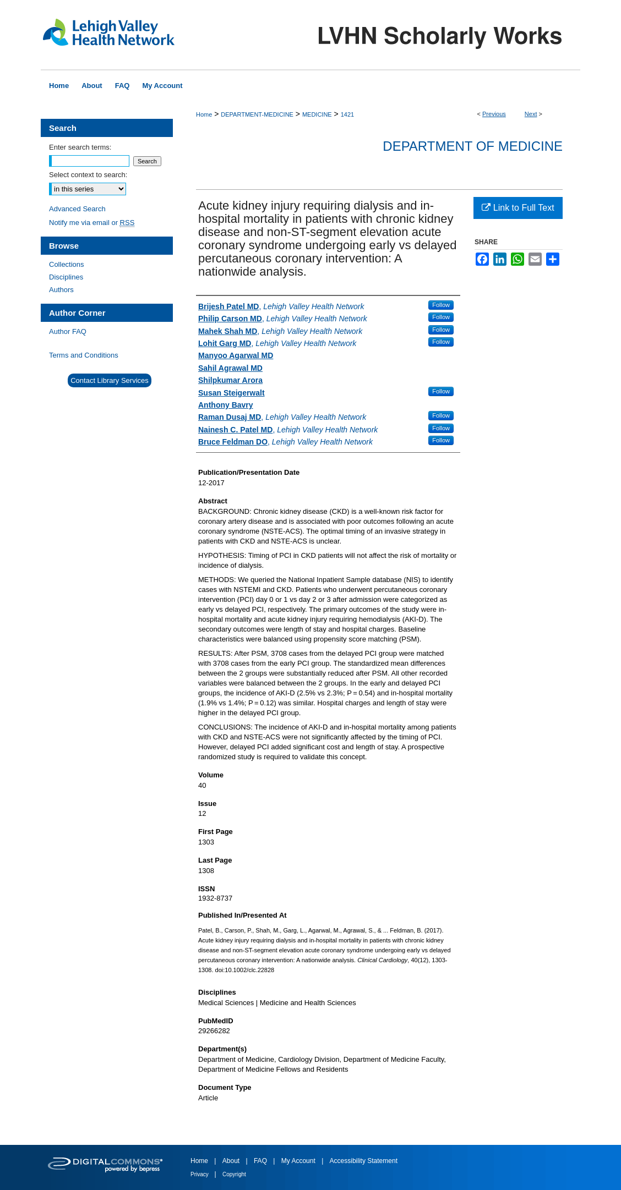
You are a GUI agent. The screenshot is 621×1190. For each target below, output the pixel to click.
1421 (347, 114)
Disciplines (66, 277)
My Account (299, 1161)
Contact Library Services (109, 380)
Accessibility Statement (363, 1161)
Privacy (200, 1174)
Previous (494, 114)
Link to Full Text (518, 207)
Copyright (234, 1174)
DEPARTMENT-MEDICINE (257, 114)
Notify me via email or (91, 222)
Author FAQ (67, 331)
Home (204, 114)
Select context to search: (88, 175)
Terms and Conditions (83, 355)
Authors (61, 290)
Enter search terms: (80, 147)
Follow (441, 304)
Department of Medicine (473, 146)
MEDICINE (317, 114)
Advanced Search (77, 209)
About (232, 1161)
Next (531, 114)
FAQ (261, 1161)
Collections (66, 264)
